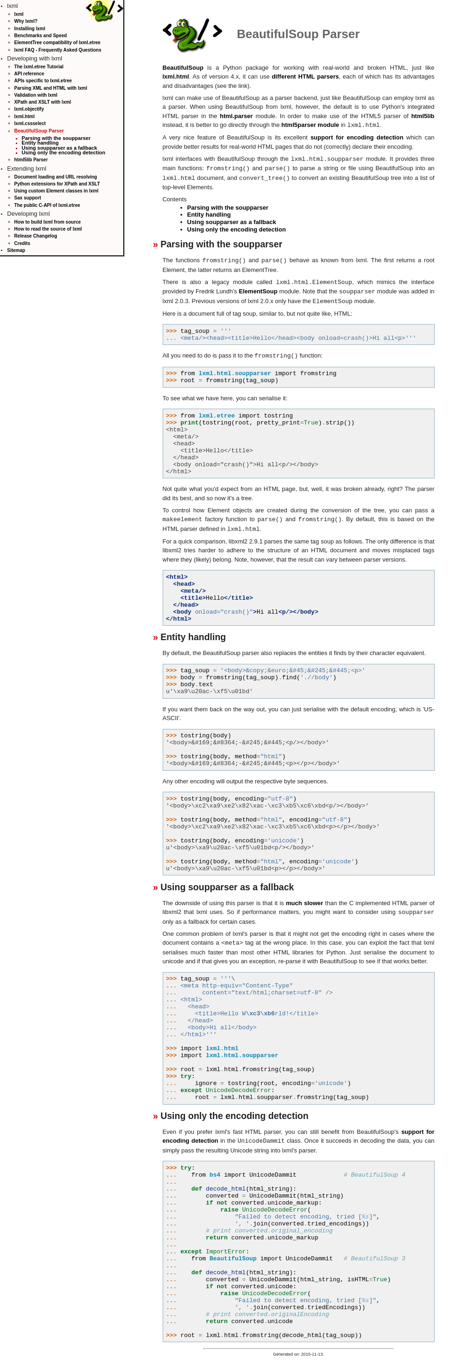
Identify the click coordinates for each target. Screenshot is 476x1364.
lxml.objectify (29, 109)
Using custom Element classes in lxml (56, 190)
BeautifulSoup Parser (39, 130)
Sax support (27, 197)
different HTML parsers (305, 76)
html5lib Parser (31, 159)
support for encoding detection (357, 136)
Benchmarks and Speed (40, 35)
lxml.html (24, 116)
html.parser (236, 116)
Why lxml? (26, 21)
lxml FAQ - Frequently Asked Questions (57, 50)
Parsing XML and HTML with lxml (50, 88)
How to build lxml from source (47, 222)
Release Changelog (35, 235)
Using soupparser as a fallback (59, 148)
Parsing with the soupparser (56, 138)
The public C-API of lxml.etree (47, 205)
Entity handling (40, 143)
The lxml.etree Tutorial (39, 66)
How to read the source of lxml (48, 229)
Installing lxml (30, 28)
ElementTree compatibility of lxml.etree (57, 42)
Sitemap (16, 250)
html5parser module (310, 124)
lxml (19, 14)
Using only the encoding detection (64, 152)
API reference (29, 73)
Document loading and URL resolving (55, 176)
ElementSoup (258, 288)
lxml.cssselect (30, 123)
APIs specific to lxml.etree (43, 80)
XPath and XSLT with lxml (42, 102)
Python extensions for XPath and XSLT (57, 183)
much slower (304, 897)
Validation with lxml (36, 95)
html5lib (423, 116)
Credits (22, 243)
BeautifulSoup (183, 67)
